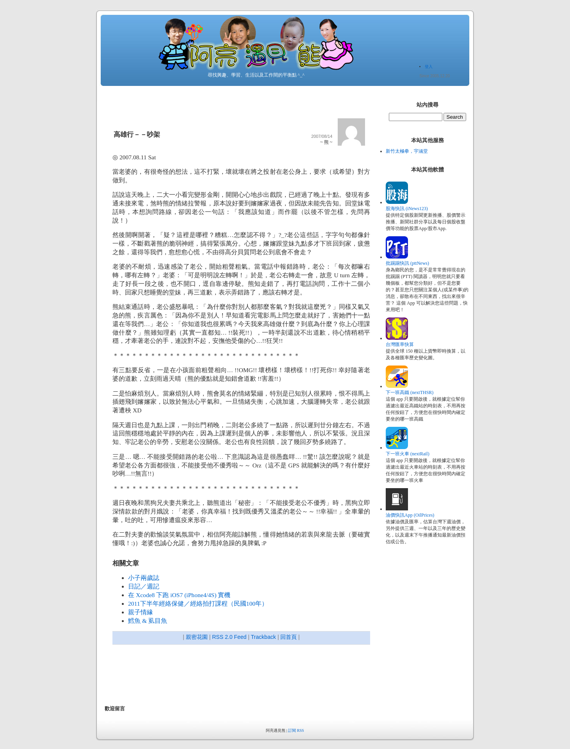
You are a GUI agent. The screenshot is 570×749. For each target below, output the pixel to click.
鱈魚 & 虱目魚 (147, 620)
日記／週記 (143, 586)
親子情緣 (140, 612)
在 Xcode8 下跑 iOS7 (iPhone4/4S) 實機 (179, 595)
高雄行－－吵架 (137, 134)
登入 (429, 66)
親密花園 (197, 637)
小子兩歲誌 (143, 577)
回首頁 (288, 637)
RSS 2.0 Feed (229, 637)
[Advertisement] (247, 676)
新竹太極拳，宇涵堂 (407, 151)
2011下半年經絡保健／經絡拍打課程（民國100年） (198, 603)
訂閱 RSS (296, 730)
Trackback (263, 637)
